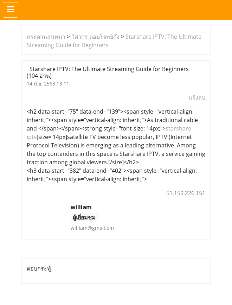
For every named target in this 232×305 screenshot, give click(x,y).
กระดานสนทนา (46, 36)
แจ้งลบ (197, 97)
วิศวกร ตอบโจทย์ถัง (95, 36)
